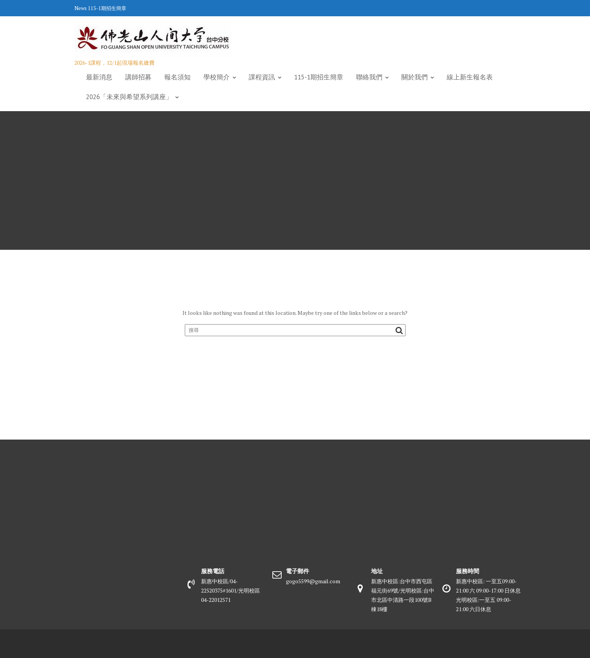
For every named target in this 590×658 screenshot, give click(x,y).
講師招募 (138, 77)
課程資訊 (262, 77)
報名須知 (177, 77)
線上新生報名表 (470, 77)
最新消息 (99, 77)
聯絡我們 (369, 77)
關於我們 (414, 77)
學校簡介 (216, 77)
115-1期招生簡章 (107, 8)
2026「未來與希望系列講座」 (129, 97)
